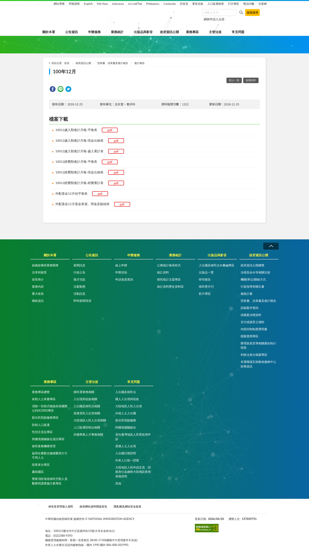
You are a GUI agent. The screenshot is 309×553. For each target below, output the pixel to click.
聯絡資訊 (38, 300)
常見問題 (238, 32)
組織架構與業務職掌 (45, 265)
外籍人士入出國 (125, 413)
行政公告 (79, 272)
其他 (118, 483)
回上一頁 (234, 80)
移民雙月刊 (206, 286)
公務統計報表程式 (169, 265)
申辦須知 (121, 272)
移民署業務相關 (84, 392)
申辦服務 (94, 32)
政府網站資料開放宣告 (93, 506)
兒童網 (262, 3)
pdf (110, 130)
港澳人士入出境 (125, 446)
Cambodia (170, 3)
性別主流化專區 (42, 432)
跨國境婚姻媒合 (125, 427)
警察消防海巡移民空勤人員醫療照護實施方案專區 (49, 481)
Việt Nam (102, 3)
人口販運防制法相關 (87, 427)
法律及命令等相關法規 (255, 272)
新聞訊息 (79, 265)
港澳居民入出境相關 (87, 413)
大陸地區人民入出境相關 (90, 420)
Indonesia (118, 3)
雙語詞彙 (248, 3)
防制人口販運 (41, 425)
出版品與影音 (143, 32)
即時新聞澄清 (82, 300)
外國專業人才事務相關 (88, 434)
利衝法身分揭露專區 (254, 354)
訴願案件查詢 (249, 307)
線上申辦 (121, 265)
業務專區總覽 (41, 392)
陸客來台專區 (41, 464)
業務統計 (117, 32)
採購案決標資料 (251, 315)
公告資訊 (71, 32)
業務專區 (192, 32)
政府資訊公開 (169, 32)
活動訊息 (79, 293)
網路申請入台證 (214, 19)
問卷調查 (74, 3)
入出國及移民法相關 (87, 406)
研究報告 (205, 279)
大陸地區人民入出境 (128, 406)
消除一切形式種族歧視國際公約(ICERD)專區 (49, 408)
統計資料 (163, 272)
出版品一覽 (206, 272)
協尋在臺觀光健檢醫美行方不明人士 (49, 455)
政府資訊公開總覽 (252, 265)
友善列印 (251, 80)
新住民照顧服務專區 (45, 417)
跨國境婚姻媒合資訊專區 (48, 439)
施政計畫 (246, 293)
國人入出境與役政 (127, 399)
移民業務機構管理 (44, 446)
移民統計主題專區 (169, 279)
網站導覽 (59, 3)
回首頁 (184, 3)
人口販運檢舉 (215, 3)
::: (38, 3)
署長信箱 (197, 3)
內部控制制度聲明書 (254, 329)
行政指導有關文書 (252, 286)
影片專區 (205, 293)
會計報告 (139, 63)
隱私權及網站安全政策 (127, 506)
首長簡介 (38, 279)
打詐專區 (233, 3)
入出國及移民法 (125, 392)
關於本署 (48, 32)
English (88, 3)
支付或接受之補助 (252, 322)
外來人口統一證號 (127, 460)
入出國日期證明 (125, 453)
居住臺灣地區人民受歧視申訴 (133, 437)
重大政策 (38, 293)
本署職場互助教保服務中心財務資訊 (258, 364)
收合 (271, 246)
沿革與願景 (39, 272)
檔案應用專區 (249, 336)
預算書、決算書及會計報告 (112, 63)
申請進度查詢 (124, 279)
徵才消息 (79, 279)
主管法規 (215, 32)
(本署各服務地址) (104, 531)
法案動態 (79, 286)
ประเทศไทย (135, 3)
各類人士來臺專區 (44, 399)
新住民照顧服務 (125, 420)
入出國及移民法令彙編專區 (216, 265)
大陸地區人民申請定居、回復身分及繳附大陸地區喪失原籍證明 (133, 472)
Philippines (152, 3)
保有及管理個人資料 (60, 506)
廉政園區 (38, 471)
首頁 (66, 63)
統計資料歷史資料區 (170, 286)
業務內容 (38, 286)
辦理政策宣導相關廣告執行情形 (258, 345)
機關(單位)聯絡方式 (253, 279)
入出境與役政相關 (85, 399)
